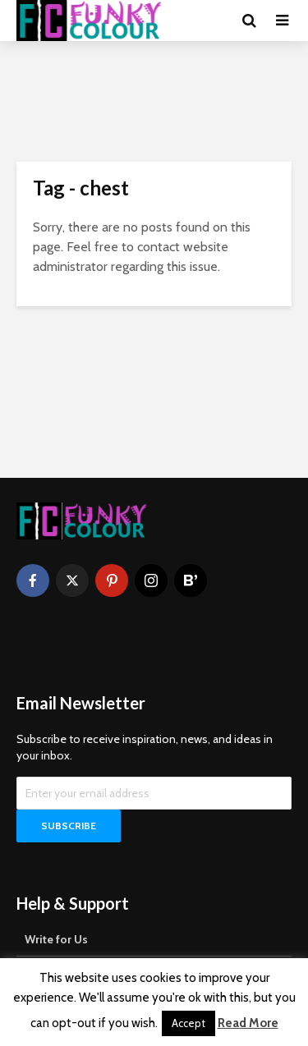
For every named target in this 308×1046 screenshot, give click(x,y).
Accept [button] (188, 1023)
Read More (248, 1023)
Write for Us (56, 939)
